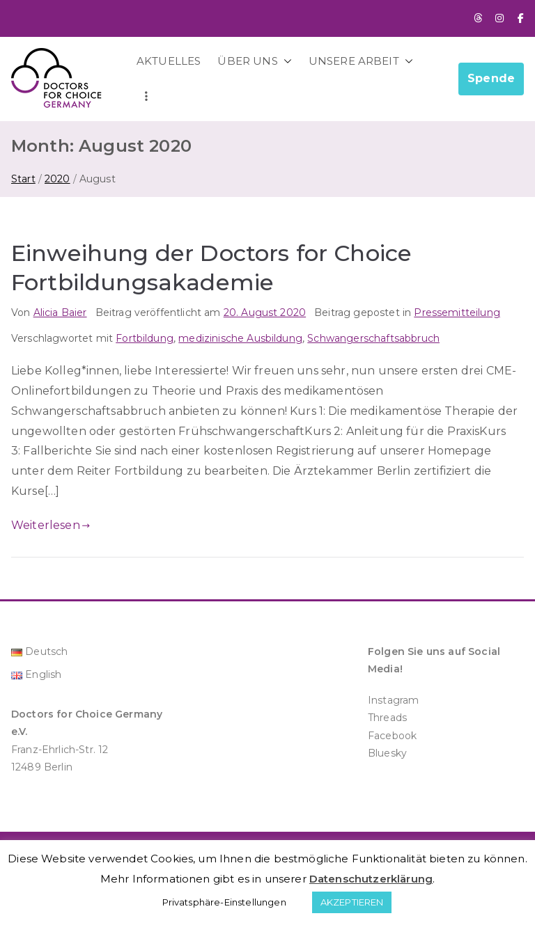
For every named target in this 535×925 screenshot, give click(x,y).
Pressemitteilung (457, 312)
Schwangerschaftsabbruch (373, 338)
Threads (387, 717)
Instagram (393, 700)
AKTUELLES (169, 61)
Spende (491, 78)
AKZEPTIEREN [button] (352, 902)
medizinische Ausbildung (240, 338)
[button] (285, 61)
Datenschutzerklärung (371, 878)
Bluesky (387, 753)
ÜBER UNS (254, 61)
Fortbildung (144, 338)
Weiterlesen (50, 525)
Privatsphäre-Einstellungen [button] (224, 902)
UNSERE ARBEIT (361, 61)
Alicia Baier (60, 312)
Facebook (392, 735)
